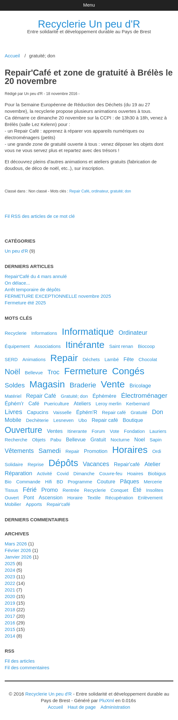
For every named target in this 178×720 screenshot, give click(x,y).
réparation (18, 473)
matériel (13, 396)
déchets (91, 359)
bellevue (76, 439)
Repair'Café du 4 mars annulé (36, 276)
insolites (154, 490)
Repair (72, 451)
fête (129, 359)
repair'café (58, 504)
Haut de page (82, 707)
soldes (15, 385)
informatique (88, 331)
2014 (10, 636)
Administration (115, 707)
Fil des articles (20, 661)
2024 (10, 570)
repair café (105, 420)
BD (60, 481)
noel (139, 439)
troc (53, 372)
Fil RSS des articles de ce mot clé (40, 216)
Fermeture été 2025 (25, 302)
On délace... (17, 283)
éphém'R (86, 412)
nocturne (120, 439)
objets (38, 439)
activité (44, 473)
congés (128, 371)
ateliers (82, 403)
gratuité (138, 412)
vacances (96, 463)
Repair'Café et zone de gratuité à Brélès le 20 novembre (89, 77)
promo (49, 490)
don (157, 411)
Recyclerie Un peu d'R (89, 24)
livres (13, 411)
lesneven (63, 420)
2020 (10, 596)
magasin (47, 384)
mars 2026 (16, 543)
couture (106, 481)
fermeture (85, 371)
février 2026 (18, 550)
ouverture (23, 430)
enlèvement (150, 497)
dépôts (63, 463)
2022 (10, 583)
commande (28, 481)
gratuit (98, 439)
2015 (10, 629)
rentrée (71, 490)
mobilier (13, 504)
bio (8, 481)
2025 (10, 563)
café (33, 403)
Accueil (12, 55)
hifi (48, 481)
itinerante (77, 431)
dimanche (84, 473)
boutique (133, 420)
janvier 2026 (18, 557)
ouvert (12, 497)
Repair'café (127, 464)
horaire (75, 497)
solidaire (14, 464)
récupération (119, 497)
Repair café (114, 412)
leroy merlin (108, 403)
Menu (89, 5)
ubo (82, 420)
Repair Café (79, 191)
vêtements (19, 450)
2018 (10, 609)
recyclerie (95, 490)
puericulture (56, 403)
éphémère (104, 396)
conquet (119, 490)
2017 (10, 616)
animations (34, 359)
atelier (152, 464)
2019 (10, 603)
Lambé (111, 359)
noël (12, 371)
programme (80, 481)
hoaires (135, 473)
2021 (10, 589)
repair (64, 358)
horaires (129, 449)
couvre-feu (110, 473)
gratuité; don (120, 191)
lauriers (158, 431)
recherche (16, 439)
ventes (55, 431)
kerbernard (138, 403)
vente (113, 384)
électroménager (144, 395)
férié (30, 489)
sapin (155, 439)
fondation (134, 431)
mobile (13, 420)
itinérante (84, 344)
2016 (10, 622)
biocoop (146, 346)
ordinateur (99, 191)
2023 (10, 576)
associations (47, 346)
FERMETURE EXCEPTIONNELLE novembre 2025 (58, 296)
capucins (37, 412)
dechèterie (37, 420)
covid (63, 473)
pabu (55, 439)
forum (98, 431)
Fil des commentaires (27, 667)
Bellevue (34, 372)
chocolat (148, 359)
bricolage (140, 385)
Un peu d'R (16, 251)
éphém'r (14, 403)
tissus (11, 490)
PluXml (106, 700)
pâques (129, 481)
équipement (17, 346)
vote (114, 431)
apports (34, 504)
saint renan (121, 346)
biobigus (157, 473)
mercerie (153, 481)
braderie (82, 385)
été (137, 490)
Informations (44, 333)
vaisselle (62, 412)
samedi (49, 450)
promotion (95, 451)
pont (28, 497)
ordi (156, 451)
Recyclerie (16, 333)
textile (93, 497)
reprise (36, 464)
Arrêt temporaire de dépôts (32, 289)
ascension (51, 497)
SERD (11, 359)
